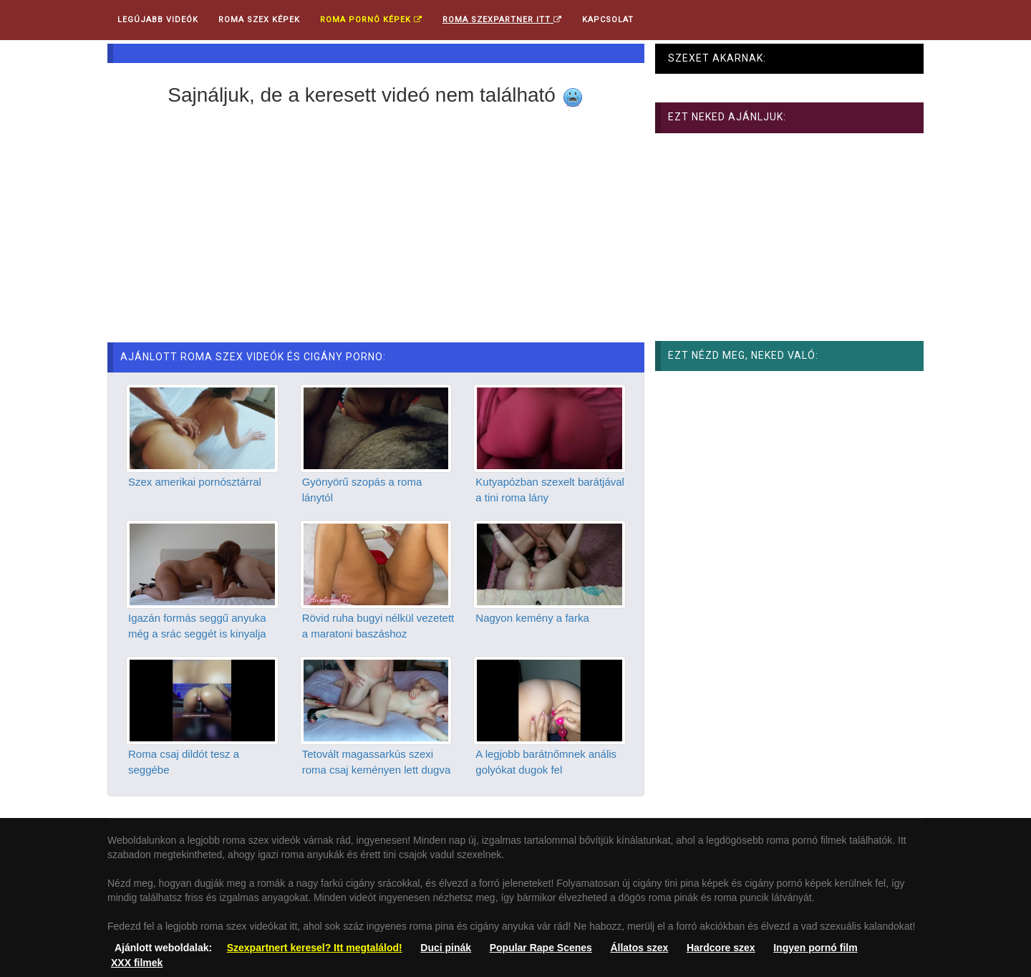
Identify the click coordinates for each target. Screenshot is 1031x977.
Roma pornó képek (371, 19)
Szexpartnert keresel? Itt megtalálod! (314, 947)
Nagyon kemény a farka (532, 618)
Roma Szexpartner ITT (502, 19)
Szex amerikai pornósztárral (194, 482)
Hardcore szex (721, 947)
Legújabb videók (157, 19)
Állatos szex (639, 947)
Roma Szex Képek (259, 19)
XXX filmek (137, 962)
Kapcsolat (608, 19)
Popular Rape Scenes (541, 947)
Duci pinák (445, 947)
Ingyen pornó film (815, 947)
